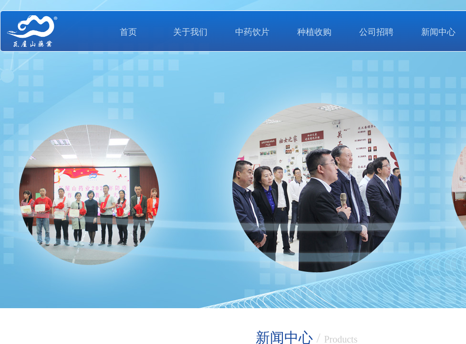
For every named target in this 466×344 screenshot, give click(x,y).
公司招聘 (376, 32)
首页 (128, 32)
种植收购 (314, 32)
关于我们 (190, 32)
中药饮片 (252, 32)
